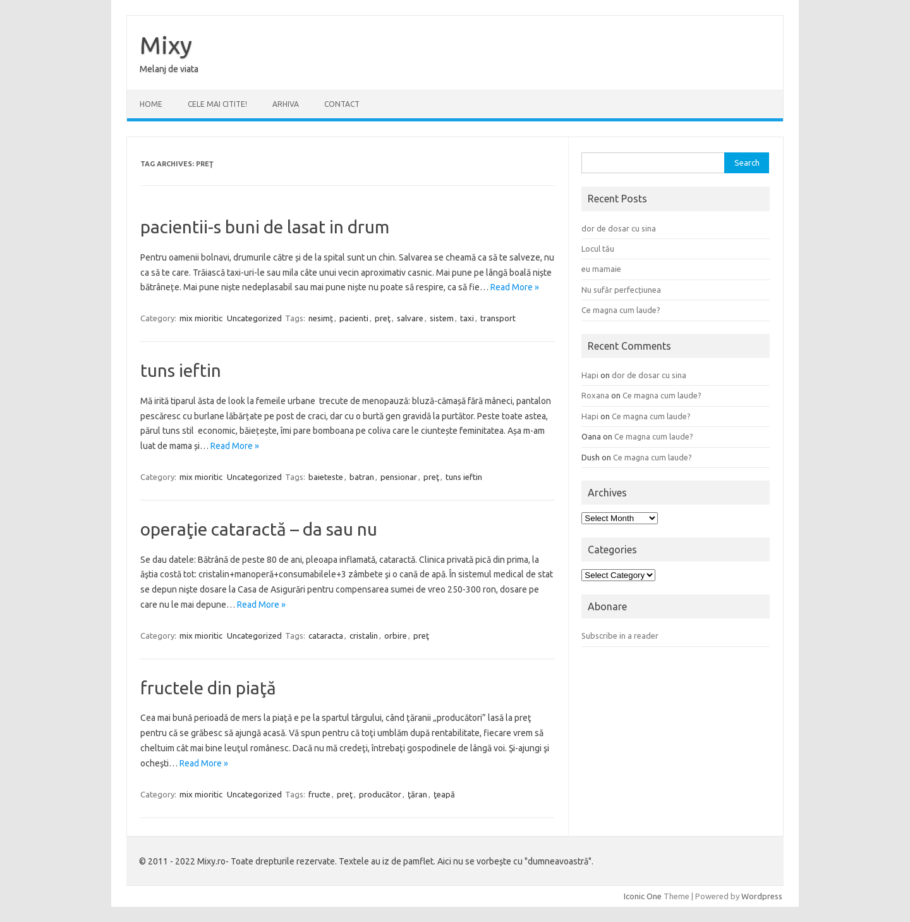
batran (361, 476)
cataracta (325, 635)
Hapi (589, 375)
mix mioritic (200, 318)
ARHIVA (285, 104)
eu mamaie (601, 268)
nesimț (320, 318)
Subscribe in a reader (619, 635)
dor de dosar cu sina (618, 228)
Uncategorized (254, 318)
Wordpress (761, 896)
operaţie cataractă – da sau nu (258, 529)
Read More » (514, 287)
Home (151, 104)
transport (498, 318)
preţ (383, 318)
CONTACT (342, 104)
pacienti (353, 318)
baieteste (325, 476)
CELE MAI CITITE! (217, 104)
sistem (442, 318)
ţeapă (444, 794)
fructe (319, 794)
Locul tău (597, 248)
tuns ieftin (180, 370)
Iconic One (643, 896)
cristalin (363, 635)
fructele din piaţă (208, 688)
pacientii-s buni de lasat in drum (264, 227)
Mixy (166, 45)
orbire (395, 635)
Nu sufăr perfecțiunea (621, 289)
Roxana (595, 395)
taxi (467, 318)
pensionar (398, 476)
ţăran (417, 794)
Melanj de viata (169, 69)
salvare (410, 318)
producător (380, 794)
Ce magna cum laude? (620, 309)
